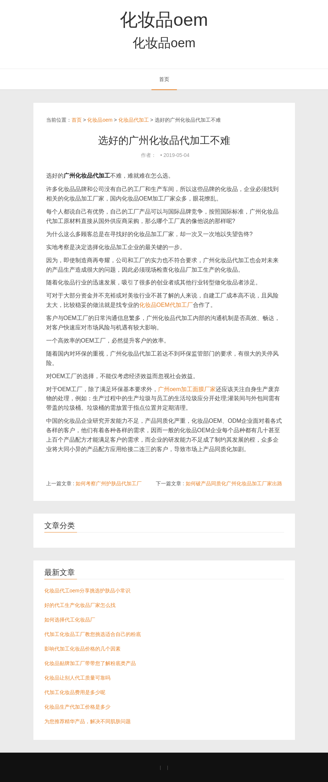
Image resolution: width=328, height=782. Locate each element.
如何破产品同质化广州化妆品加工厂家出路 (234, 483)
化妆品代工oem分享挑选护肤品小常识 (87, 590)
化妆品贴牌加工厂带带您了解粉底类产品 (90, 663)
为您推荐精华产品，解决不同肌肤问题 (87, 721)
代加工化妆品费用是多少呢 (74, 692)
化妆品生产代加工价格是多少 (77, 707)
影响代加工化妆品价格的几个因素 (82, 649)
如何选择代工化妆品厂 (69, 620)
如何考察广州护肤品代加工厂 (109, 483)
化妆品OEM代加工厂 (166, 305)
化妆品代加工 (133, 120)
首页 (164, 79)
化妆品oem (164, 19)
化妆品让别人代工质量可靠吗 (77, 678)
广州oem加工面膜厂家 (187, 389)
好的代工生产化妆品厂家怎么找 (80, 605)
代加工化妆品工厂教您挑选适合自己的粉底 (92, 634)
